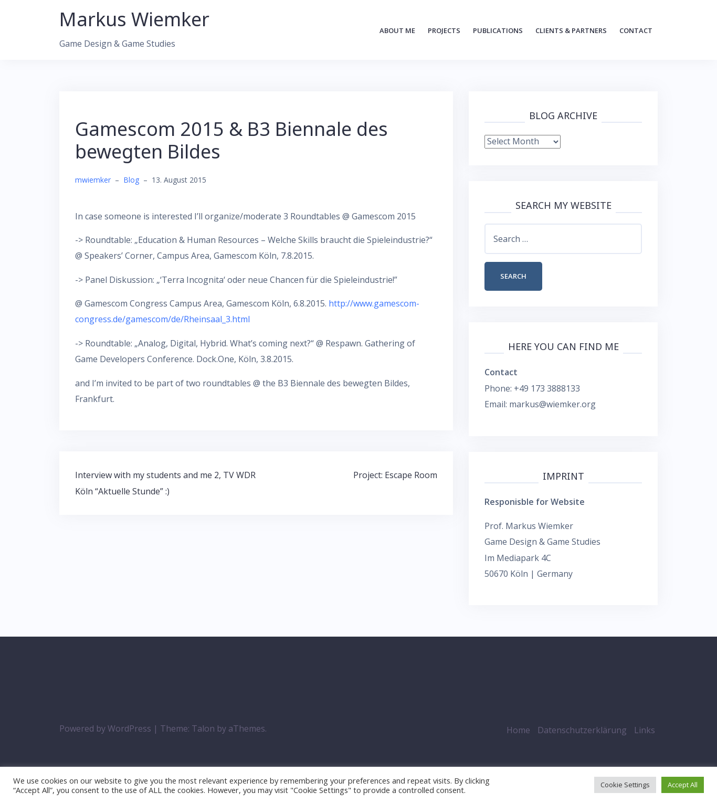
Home (518, 730)
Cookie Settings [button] (625, 784)
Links (644, 730)
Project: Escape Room (395, 475)
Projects (444, 30)
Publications (498, 30)
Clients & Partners (571, 30)
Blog (131, 180)
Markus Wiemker (134, 19)
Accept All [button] (683, 784)
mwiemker (93, 180)
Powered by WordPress (105, 728)
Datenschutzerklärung (582, 730)
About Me (397, 30)
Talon (203, 728)
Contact (635, 30)
